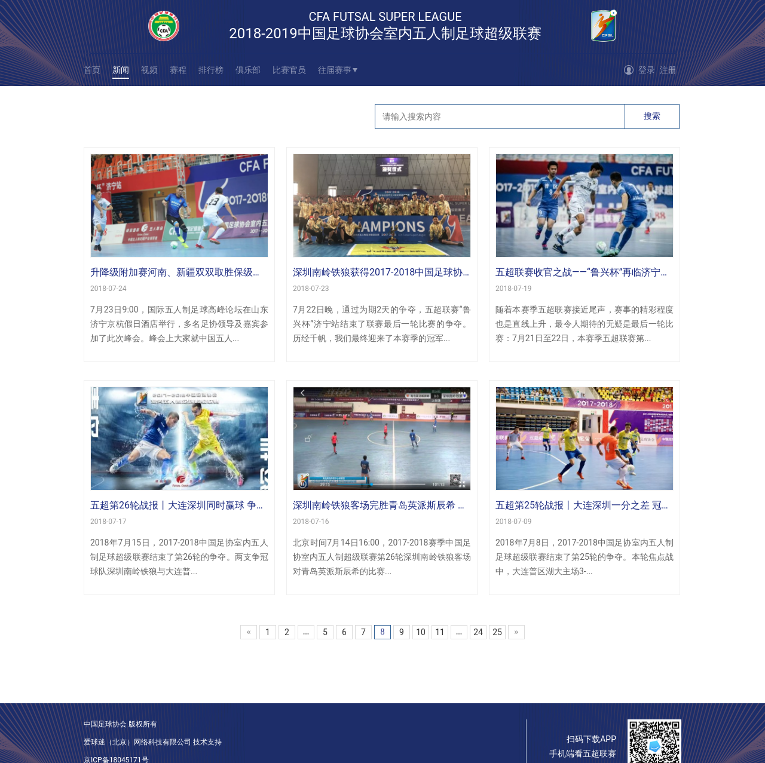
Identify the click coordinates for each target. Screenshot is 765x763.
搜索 (652, 116)
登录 (646, 70)
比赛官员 (289, 70)
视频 (149, 70)
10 (421, 632)
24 (478, 632)
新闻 (120, 70)
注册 (668, 70)
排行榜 (211, 70)
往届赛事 (334, 70)
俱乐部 (248, 70)
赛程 (178, 70)
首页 (92, 70)
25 (497, 632)
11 (440, 632)
